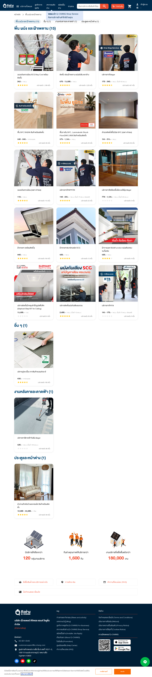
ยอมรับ (122, 672)
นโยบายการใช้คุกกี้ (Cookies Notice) (112, 629)
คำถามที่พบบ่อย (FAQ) (65, 649)
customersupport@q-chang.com (32, 645)
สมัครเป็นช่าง (61, 6)
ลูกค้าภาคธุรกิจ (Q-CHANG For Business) (73, 625)
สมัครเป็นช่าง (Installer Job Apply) (69, 633)
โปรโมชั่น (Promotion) (65, 641)
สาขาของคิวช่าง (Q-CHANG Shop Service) (73, 629)
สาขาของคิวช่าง (51, 6)
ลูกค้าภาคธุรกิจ (38, 6)
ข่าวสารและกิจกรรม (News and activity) (71, 617)
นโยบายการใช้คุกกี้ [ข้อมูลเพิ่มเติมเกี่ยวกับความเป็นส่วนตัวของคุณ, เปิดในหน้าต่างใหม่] (26, 674)
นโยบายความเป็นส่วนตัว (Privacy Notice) (114, 625)
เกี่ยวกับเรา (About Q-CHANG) (68, 637)
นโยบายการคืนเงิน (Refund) (109, 621)
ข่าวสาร (71, 6)
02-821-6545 (24, 640)
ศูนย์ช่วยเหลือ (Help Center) (67, 645)
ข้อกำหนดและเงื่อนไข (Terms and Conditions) (116, 617)
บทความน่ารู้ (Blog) (64, 621)
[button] (24, 6)
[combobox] (88, 6)
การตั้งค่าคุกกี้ (103, 672)
